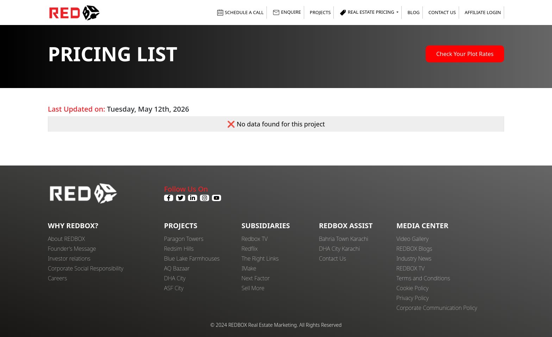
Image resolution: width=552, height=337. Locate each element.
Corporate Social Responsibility (85, 268)
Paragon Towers (183, 239)
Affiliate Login (483, 12)
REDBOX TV (410, 268)
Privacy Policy (412, 298)
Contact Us (442, 12)
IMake (249, 268)
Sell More (253, 288)
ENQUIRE (286, 12)
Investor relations (69, 258)
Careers (57, 278)
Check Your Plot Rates (465, 54)
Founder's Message (72, 248)
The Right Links (260, 258)
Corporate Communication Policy (436, 308)
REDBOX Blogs (414, 248)
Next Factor (256, 278)
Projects (320, 12)
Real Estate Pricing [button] (367, 12)
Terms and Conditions (423, 278)
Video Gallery (412, 239)
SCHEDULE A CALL (240, 12)
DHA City (175, 278)
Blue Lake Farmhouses (192, 258)
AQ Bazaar (177, 268)
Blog (413, 12)
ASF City (173, 288)
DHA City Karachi (339, 248)
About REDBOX (66, 239)
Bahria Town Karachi (343, 239)
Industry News (413, 258)
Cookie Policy (412, 288)
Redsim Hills (179, 248)
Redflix (250, 248)
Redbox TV (255, 239)
